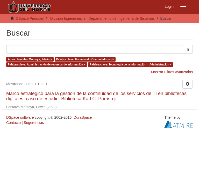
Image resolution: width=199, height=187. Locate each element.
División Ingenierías (66, 18)
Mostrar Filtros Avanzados (172, 72)
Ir (188, 49)
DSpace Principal (30, 18)
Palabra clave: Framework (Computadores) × (85, 59)
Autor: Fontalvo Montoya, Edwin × (30, 59)
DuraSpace (83, 117)
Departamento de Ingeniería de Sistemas (121, 18)
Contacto (13, 123)
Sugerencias (34, 123)
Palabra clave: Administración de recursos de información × (46, 64)
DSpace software (20, 117)
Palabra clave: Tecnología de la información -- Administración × (131, 64)
